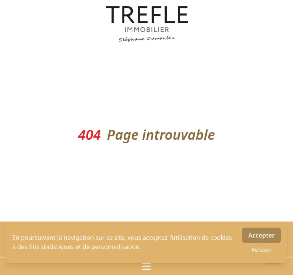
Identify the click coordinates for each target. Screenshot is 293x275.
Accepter (261, 235)
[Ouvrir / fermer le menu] (146, 266)
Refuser (261, 249)
